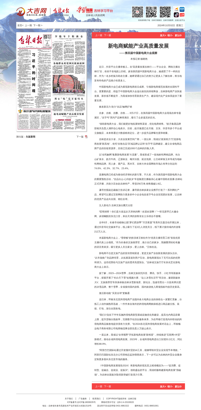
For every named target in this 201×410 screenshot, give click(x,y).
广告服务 (83, 398)
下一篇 (107, 35)
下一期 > (37, 25)
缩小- (170, 35)
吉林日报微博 (168, 20)
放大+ (163, 35)
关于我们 (69, 398)
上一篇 (98, 35)
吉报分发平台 (180, 20)
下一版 (80, 136)
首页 (19, 25)
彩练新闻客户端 (144, 20)
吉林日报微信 (157, 20)
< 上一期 (27, 25)
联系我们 (96, 398)
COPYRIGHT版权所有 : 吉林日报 (121, 398)
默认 (178, 35)
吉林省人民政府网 (95, 15)
